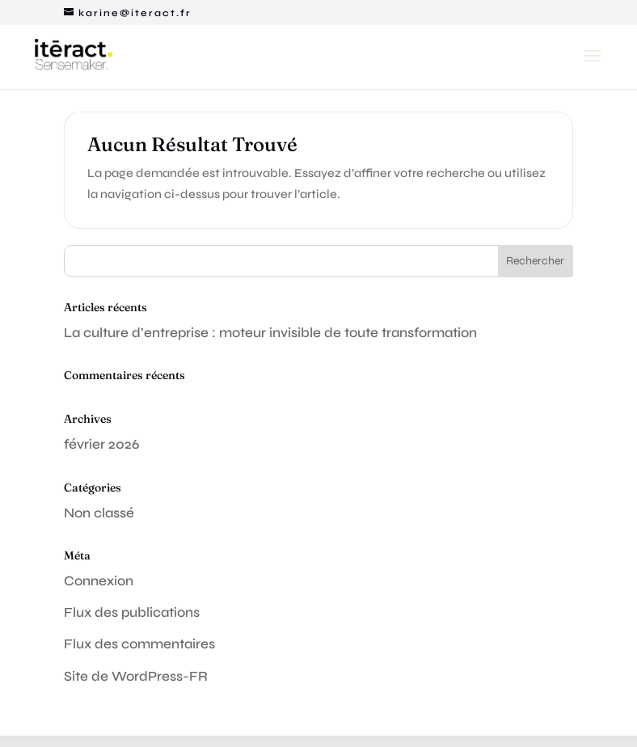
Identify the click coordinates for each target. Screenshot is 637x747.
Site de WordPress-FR (136, 676)
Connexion (98, 580)
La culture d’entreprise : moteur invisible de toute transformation (270, 332)
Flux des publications (132, 612)
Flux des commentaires (139, 643)
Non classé (99, 512)
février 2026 (102, 444)
